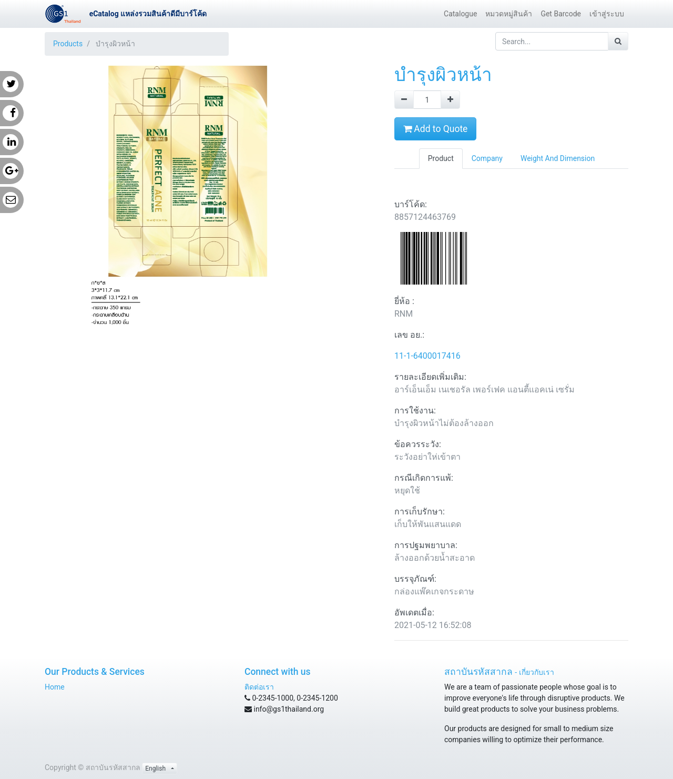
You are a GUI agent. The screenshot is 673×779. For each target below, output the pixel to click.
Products (68, 43)
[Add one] (450, 99)
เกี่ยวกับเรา (536, 672)
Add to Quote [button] (435, 129)
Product (441, 158)
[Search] (618, 41)
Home (55, 687)
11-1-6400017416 (427, 356)
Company (487, 158)
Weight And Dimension (558, 158)
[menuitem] (460, 14)
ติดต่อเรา (259, 687)
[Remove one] (404, 99)
